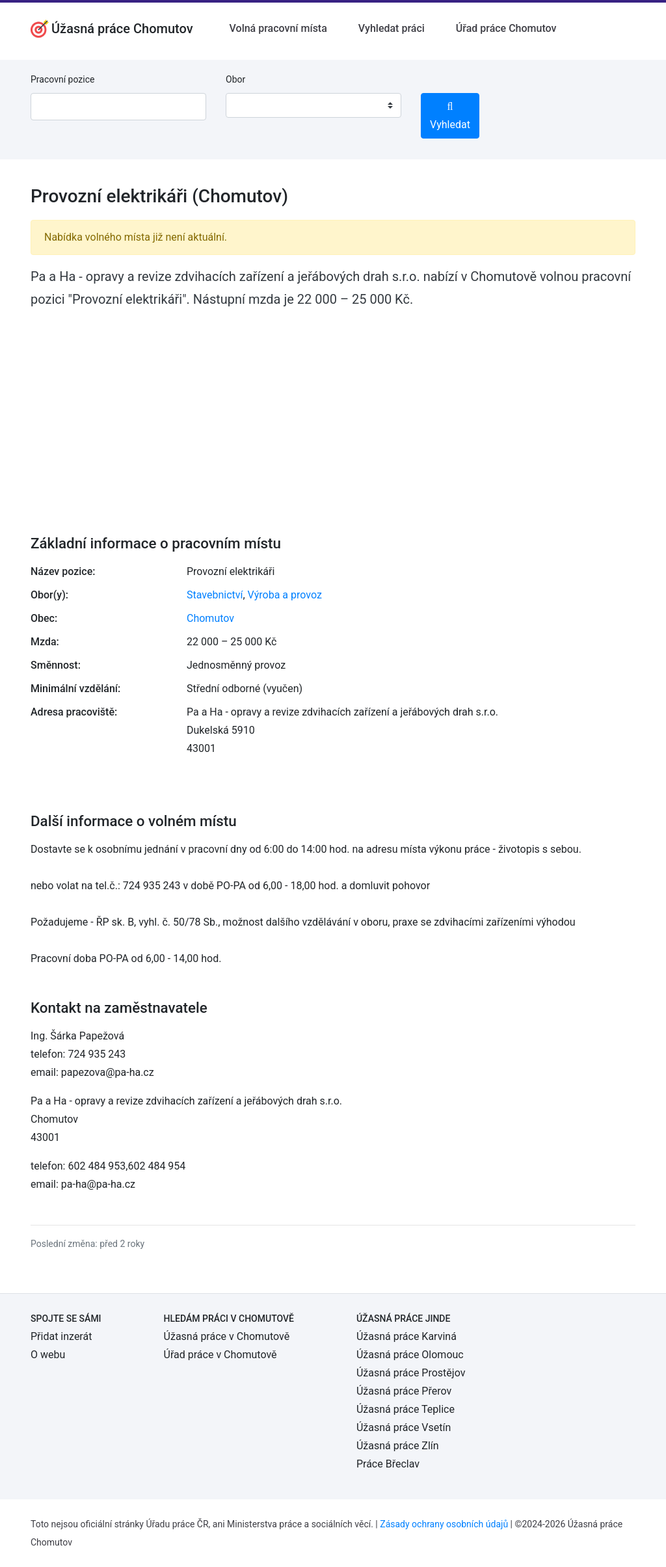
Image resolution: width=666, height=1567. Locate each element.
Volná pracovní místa (278, 28)
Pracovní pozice (62, 79)
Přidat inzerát (61, 1336)
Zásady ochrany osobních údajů (444, 1524)
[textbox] (252, 105)
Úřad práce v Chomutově (220, 1354)
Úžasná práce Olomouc (410, 1354)
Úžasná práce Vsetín (403, 1427)
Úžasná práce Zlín (397, 1446)
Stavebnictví (215, 595)
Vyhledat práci (391, 28)
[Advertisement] (333, 412)
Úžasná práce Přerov (403, 1391)
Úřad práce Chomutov (506, 28)
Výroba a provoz (285, 595)
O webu (48, 1354)
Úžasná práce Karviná (406, 1336)
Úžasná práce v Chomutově (227, 1336)
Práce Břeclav (388, 1464)
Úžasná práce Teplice (405, 1409)
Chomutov (210, 618)
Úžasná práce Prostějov (410, 1373)
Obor (235, 79)
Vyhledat (450, 116)
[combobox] (313, 105)
